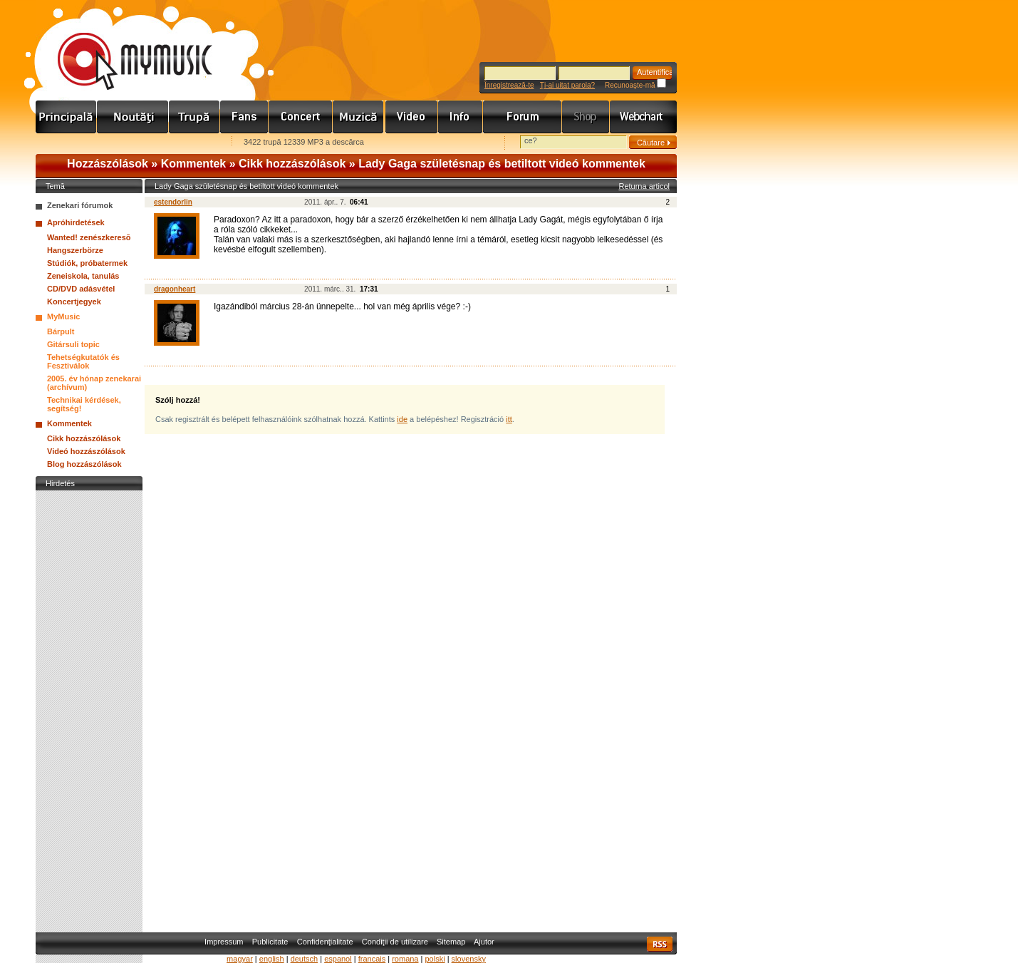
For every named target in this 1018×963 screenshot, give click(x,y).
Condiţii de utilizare (395, 941)
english (271, 958)
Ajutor (484, 941)
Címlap (66, 117)
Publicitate (270, 941)
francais (372, 958)
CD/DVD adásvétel (81, 288)
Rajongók (244, 117)
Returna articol (644, 186)
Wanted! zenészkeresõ (89, 237)
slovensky (469, 958)
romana (405, 958)
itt (509, 419)
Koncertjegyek (74, 301)
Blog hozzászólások (84, 464)
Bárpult (61, 331)
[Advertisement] (89, 708)
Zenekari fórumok (80, 205)
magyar (240, 958)
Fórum (522, 117)
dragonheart (174, 289)
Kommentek (194, 164)
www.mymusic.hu (123, 46)
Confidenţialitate (325, 941)
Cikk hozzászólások (292, 164)
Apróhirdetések (76, 222)
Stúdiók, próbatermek (87, 263)
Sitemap (451, 941)
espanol (338, 958)
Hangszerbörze (75, 250)
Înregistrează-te (509, 85)
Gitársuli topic (73, 344)
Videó (411, 117)
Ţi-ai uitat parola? (567, 85)
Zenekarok (194, 117)
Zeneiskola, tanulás (83, 276)
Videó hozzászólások (86, 451)
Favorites (65, 142)
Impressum (223, 941)
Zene (359, 117)
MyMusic (63, 316)
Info (460, 117)
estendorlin (173, 202)
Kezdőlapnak (125, 142)
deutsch (304, 958)
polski (435, 958)
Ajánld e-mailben (186, 142)
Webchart (643, 117)
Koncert (301, 117)
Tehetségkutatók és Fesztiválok (83, 361)
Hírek (133, 117)
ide (402, 419)
